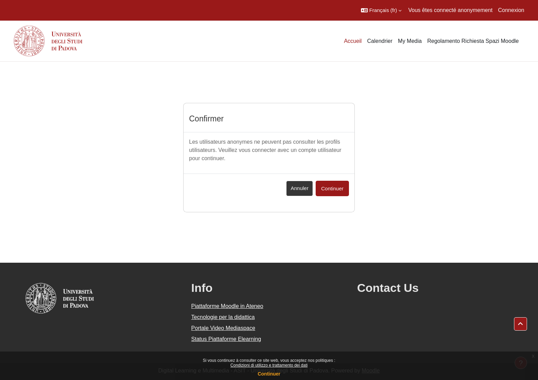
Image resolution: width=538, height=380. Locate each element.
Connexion (511, 10)
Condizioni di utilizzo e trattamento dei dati (269, 365)
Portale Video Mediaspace (223, 328)
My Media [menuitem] (410, 41)
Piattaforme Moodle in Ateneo (227, 306)
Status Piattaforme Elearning (226, 339)
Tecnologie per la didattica (223, 317)
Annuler (299, 188)
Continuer (269, 374)
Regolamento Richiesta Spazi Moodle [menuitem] (473, 41)
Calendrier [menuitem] (380, 41)
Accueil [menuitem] (353, 41)
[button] (381, 10)
